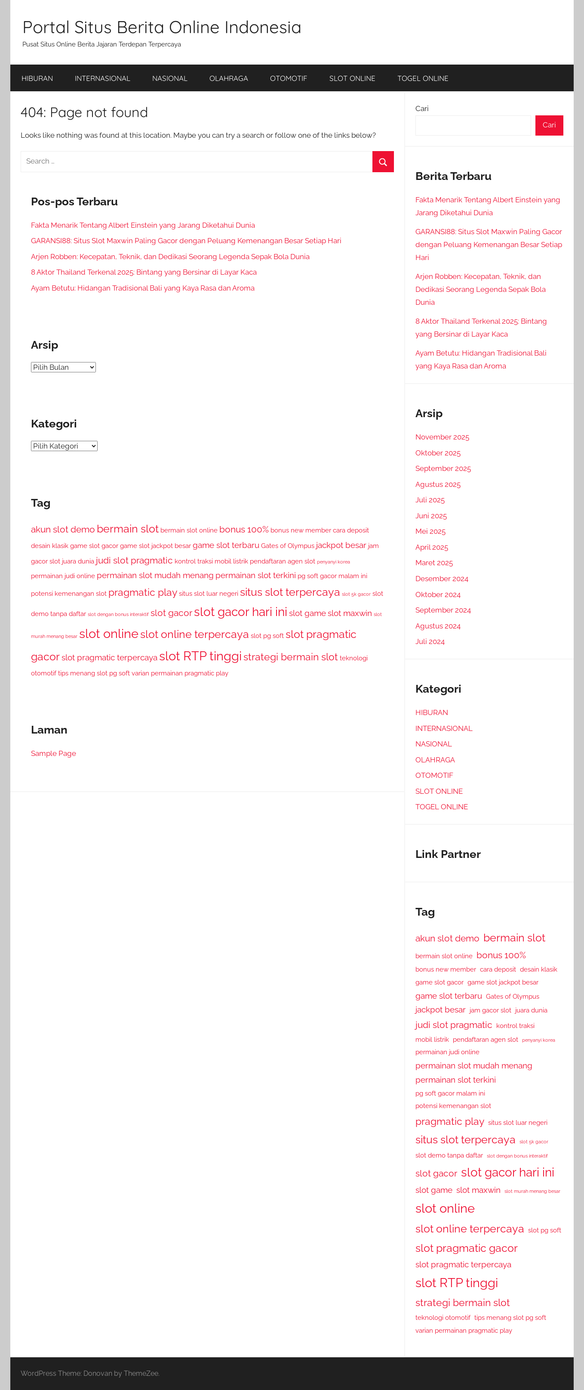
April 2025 (431, 547)
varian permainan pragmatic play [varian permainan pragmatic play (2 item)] (180, 673)
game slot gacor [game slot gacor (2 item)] (94, 546)
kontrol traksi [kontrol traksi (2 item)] (194, 561)
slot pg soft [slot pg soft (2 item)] (267, 636)
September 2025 (443, 468)
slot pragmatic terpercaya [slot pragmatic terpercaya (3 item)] (109, 657)
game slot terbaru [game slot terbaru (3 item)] (226, 545)
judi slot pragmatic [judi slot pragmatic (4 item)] (134, 560)
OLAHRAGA (228, 78)
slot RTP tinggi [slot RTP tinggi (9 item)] (200, 655)
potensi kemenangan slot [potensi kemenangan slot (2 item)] (69, 593)
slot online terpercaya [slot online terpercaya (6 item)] (194, 634)
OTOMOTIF (288, 78)
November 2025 (442, 437)
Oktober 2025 (438, 453)
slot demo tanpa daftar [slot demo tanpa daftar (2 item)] (449, 1155)
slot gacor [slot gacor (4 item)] (171, 612)
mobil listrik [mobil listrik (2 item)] (231, 561)
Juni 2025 (431, 515)
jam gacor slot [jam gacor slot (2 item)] (490, 1010)
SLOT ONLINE (352, 78)
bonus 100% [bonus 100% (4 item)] (244, 529)
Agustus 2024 (438, 626)
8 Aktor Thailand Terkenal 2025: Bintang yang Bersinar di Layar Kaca (144, 272)
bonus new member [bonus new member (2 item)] (300, 530)
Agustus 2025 (438, 484)
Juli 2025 (430, 499)
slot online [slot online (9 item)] (108, 633)
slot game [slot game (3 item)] (307, 613)
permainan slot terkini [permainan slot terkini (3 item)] (255, 575)
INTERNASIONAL (102, 78)
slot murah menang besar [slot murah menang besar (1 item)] (532, 1191)
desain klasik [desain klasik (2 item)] (49, 546)
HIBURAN (37, 78)
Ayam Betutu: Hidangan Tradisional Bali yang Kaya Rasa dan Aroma (143, 288)
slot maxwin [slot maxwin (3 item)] (350, 613)
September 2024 (443, 610)
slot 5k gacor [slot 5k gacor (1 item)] (356, 594)
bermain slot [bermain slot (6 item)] (128, 528)
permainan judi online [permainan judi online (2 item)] (63, 576)
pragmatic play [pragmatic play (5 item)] (142, 592)
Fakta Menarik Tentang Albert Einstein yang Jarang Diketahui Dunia (143, 225)
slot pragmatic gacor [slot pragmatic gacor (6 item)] (466, 1247)
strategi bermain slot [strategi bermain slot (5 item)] (290, 656)
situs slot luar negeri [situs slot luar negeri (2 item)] (208, 593)
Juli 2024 (430, 641)
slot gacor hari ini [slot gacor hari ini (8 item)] (240, 612)
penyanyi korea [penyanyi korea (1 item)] (333, 561)
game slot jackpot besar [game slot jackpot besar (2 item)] (155, 546)
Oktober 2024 (438, 594)
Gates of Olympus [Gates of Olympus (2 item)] (287, 546)
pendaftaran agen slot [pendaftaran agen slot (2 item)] (282, 561)
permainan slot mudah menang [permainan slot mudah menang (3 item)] (155, 575)
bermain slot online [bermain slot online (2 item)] (189, 530)
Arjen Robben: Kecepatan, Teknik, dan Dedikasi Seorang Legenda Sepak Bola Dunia (170, 256)
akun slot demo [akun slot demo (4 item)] (63, 529)
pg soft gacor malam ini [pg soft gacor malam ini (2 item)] (332, 576)
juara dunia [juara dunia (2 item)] (78, 561)
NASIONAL (169, 78)
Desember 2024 (441, 578)
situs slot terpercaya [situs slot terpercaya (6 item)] (290, 591)
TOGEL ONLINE (423, 78)
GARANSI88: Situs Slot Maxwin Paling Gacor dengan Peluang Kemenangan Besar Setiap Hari (186, 240)
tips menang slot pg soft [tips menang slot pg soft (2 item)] (94, 673)
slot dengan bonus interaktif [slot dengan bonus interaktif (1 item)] (118, 614)
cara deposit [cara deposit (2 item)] (351, 530)
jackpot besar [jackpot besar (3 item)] (341, 545)
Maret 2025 (434, 562)
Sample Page (53, 753)
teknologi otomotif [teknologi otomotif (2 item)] (442, 1317)
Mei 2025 (430, 531)
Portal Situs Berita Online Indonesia (161, 26)
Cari (422, 108)
